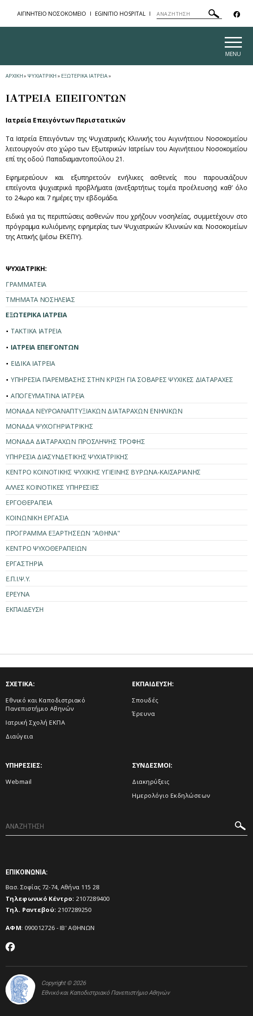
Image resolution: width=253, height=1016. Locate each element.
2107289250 (75, 909)
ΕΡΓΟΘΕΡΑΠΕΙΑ (29, 502)
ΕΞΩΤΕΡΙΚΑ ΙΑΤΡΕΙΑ (84, 75)
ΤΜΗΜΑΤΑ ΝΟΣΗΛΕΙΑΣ (40, 299)
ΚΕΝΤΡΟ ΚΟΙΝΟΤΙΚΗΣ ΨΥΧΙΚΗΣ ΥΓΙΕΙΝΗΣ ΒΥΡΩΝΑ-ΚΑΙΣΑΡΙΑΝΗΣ (103, 472)
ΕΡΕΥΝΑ (17, 594)
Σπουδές (145, 700)
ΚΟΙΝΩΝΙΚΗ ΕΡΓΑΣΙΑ (37, 517)
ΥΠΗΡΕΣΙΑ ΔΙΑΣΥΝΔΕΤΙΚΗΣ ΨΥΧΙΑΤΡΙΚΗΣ (67, 456)
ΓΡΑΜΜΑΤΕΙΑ (26, 284)
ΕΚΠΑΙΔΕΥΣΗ (25, 609)
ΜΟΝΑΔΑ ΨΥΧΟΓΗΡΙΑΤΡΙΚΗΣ (49, 426)
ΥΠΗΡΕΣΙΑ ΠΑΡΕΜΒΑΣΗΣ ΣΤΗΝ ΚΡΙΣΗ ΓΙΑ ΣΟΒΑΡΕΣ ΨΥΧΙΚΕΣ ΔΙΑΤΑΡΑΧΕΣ (122, 379)
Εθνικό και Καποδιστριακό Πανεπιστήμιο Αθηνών (45, 704)
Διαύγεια (19, 736)
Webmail (19, 781)
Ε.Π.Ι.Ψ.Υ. (18, 578)
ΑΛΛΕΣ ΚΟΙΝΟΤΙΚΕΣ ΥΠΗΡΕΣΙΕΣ (52, 487)
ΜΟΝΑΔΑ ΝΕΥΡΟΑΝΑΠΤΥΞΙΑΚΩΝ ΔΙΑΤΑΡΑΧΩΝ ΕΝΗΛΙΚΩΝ (94, 410)
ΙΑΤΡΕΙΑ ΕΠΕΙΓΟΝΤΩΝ (45, 347)
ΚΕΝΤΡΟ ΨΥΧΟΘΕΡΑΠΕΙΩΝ (46, 548)
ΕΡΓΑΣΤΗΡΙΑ (24, 563)
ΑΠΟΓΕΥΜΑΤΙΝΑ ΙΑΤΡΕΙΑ (47, 395)
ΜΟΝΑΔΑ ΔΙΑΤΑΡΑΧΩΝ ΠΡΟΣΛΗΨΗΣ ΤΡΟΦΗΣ (75, 441)
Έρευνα (143, 713)
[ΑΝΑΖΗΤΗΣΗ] (189, 14)
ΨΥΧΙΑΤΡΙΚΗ (42, 75)
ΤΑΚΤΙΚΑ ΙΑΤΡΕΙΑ (36, 330)
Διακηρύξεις (151, 781)
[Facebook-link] (237, 14)
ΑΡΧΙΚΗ (14, 75)
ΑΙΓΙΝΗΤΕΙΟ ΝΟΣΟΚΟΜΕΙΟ (51, 14)
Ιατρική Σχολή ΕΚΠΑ (35, 722)
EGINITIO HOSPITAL (120, 14)
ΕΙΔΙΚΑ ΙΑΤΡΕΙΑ (33, 363)
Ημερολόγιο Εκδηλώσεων (171, 795)
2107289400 (93, 898)
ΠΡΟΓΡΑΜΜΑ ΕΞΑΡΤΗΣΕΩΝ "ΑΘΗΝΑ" (63, 533)
